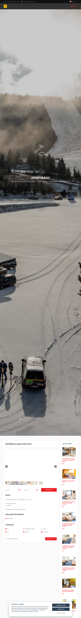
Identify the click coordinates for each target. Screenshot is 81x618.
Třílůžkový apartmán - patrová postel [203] (68, 590)
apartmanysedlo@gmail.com (28, 1)
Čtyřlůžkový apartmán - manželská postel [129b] (69, 525)
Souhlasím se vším (61, 605)
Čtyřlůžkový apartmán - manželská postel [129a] (69, 503)
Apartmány (42, 181)
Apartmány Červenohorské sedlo (23, 181)
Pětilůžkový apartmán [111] (68, 481)
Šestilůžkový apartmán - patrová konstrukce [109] (68, 460)
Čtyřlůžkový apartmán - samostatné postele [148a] (69, 547)
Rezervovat (48, 490)
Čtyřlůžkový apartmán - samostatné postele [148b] (69, 569)
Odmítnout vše (61, 609)
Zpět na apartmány (12, 538)
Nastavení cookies (61, 613)
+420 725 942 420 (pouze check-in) (11, 1)
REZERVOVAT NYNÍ (50, 538)
